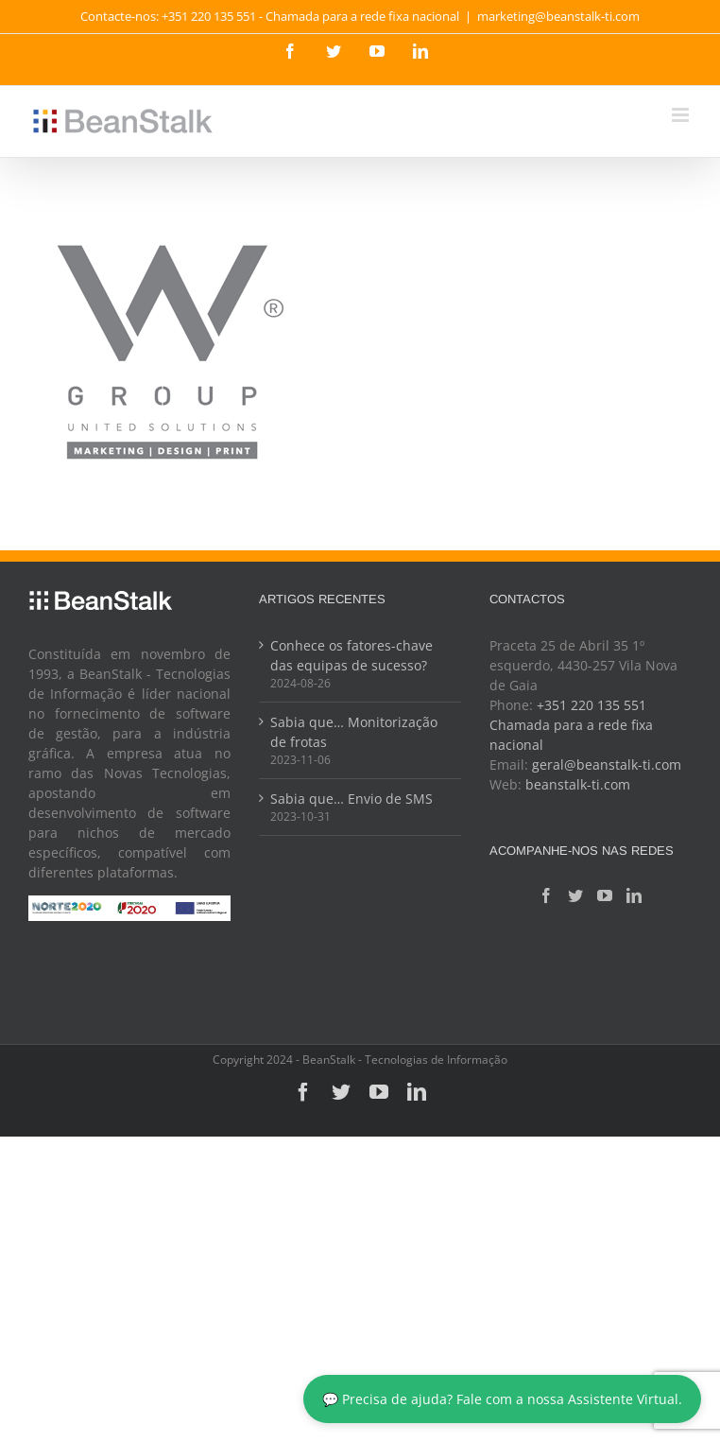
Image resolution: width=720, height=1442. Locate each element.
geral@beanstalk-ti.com (606, 764)
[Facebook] (546, 895)
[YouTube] (604, 895)
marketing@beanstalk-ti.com (558, 16)
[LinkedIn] (634, 895)
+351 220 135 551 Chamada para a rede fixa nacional (571, 725)
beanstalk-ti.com (577, 784)
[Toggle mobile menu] (682, 115)
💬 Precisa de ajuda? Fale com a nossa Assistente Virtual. (502, 1399)
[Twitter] (575, 895)
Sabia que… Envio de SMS (351, 799)
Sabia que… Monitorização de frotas (353, 732)
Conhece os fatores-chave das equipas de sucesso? (351, 655)
